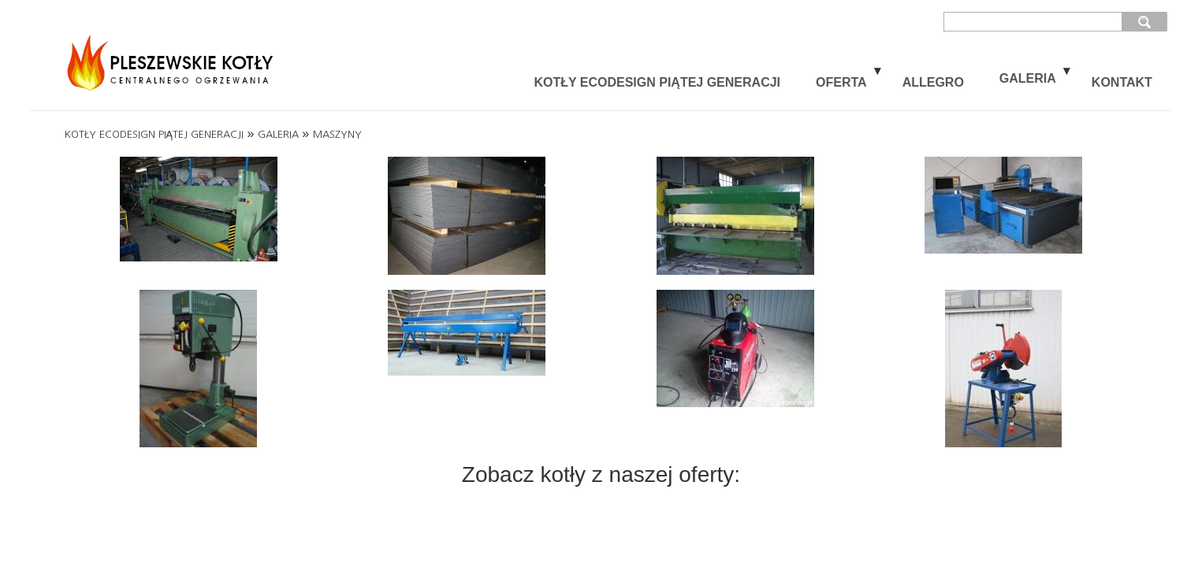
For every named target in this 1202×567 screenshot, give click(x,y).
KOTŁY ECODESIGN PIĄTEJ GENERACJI (657, 82)
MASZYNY (337, 134)
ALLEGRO (933, 82)
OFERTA (841, 82)
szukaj (1144, 21)
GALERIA (1027, 78)
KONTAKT (1122, 82)
